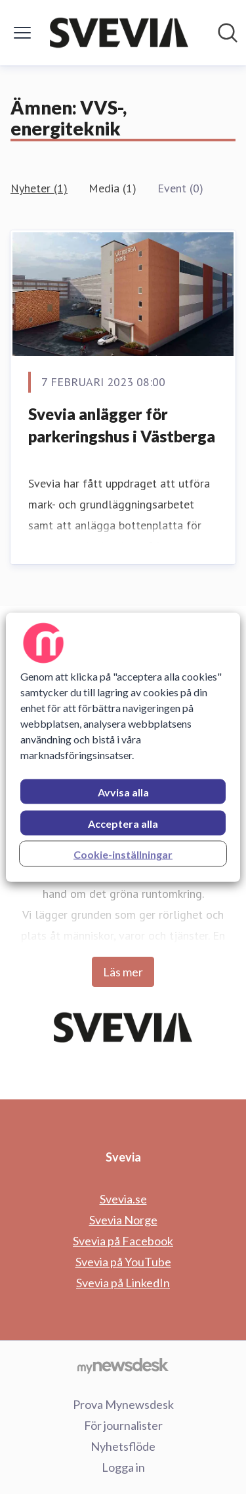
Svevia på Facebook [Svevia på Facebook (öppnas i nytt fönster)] (123, 1241)
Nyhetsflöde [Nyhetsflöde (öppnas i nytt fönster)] (123, 1446)
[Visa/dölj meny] (22, 33)
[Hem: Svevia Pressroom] (119, 33)
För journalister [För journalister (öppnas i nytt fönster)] (123, 1425)
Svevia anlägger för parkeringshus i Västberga (121, 425)
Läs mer (123, 972)
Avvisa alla (123, 791)
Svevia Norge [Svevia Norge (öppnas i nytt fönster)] (123, 1220)
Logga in (123, 1467)
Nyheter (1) (39, 188)
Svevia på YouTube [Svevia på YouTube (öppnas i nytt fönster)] (123, 1261)
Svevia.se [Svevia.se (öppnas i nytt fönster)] (123, 1199)
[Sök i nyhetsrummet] (227, 32)
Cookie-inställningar (123, 853)
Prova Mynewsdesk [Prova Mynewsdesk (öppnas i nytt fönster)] (123, 1404)
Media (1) (112, 188)
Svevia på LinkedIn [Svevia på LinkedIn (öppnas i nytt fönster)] (123, 1282)
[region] (122, 747)
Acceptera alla (123, 823)
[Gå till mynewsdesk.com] (123, 1365)
